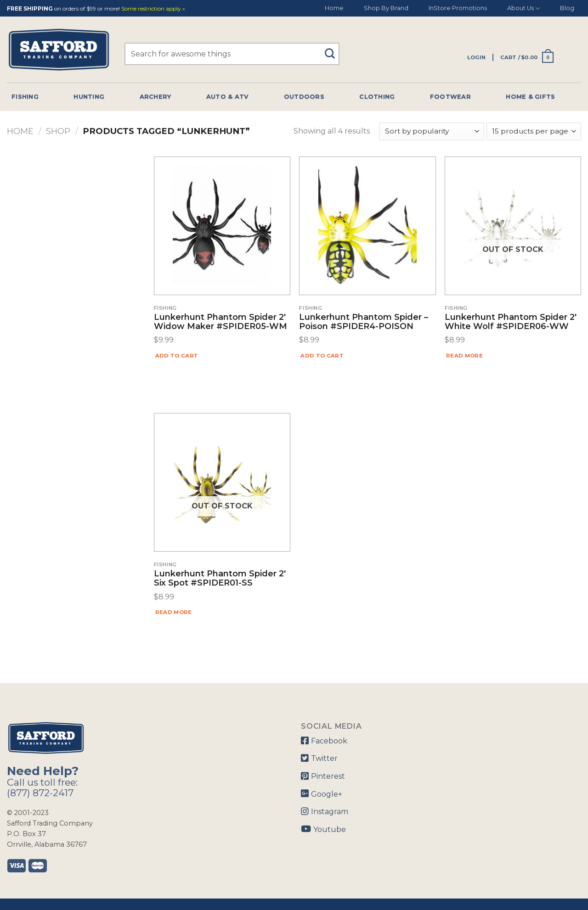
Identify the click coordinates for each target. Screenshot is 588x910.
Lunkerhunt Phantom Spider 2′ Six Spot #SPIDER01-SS (220, 578)
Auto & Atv (227, 96)
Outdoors (304, 96)
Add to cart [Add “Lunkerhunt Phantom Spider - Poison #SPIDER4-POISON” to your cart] (322, 355)
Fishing (25, 96)
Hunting (89, 96)
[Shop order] (431, 131)
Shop (58, 131)
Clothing (377, 96)
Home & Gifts (530, 96)
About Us (523, 8)
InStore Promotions (458, 8)
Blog (567, 8)
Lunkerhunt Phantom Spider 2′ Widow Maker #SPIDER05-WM (220, 322)
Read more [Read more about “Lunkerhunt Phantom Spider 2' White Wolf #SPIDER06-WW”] (464, 355)
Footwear (450, 96)
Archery (155, 96)
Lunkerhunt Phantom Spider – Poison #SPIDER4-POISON (363, 322)
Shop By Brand (386, 8)
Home (334, 8)
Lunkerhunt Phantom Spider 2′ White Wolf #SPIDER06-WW (511, 322)
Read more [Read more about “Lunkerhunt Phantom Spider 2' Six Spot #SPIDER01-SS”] (173, 612)
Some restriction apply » (153, 9)
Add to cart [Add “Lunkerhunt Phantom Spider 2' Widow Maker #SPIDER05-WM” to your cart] (176, 355)
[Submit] (333, 49)
